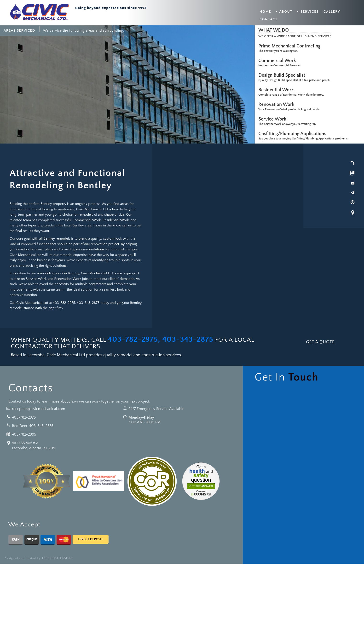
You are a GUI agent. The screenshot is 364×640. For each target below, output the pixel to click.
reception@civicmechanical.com (38, 409)
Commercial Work (278, 60)
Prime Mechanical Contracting (291, 46)
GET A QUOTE (320, 342)
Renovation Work (277, 104)
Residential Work (277, 89)
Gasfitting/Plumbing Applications (293, 133)
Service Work (273, 119)
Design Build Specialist (283, 75)
